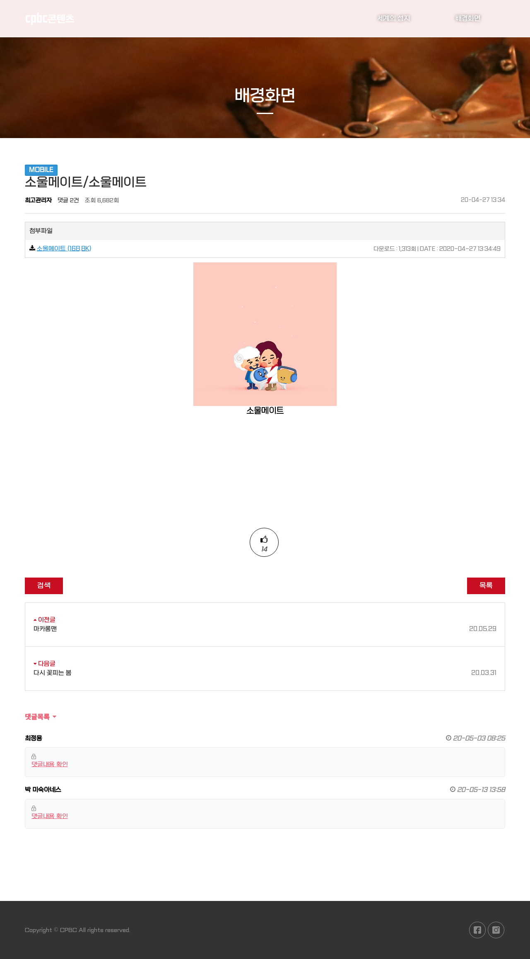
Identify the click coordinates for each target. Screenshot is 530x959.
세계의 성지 (393, 18)
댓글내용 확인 (49, 764)
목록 (486, 586)
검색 (44, 586)
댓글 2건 (68, 200)
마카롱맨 (265, 629)
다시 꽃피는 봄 (265, 673)
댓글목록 (37, 716)
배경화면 (467, 18)
